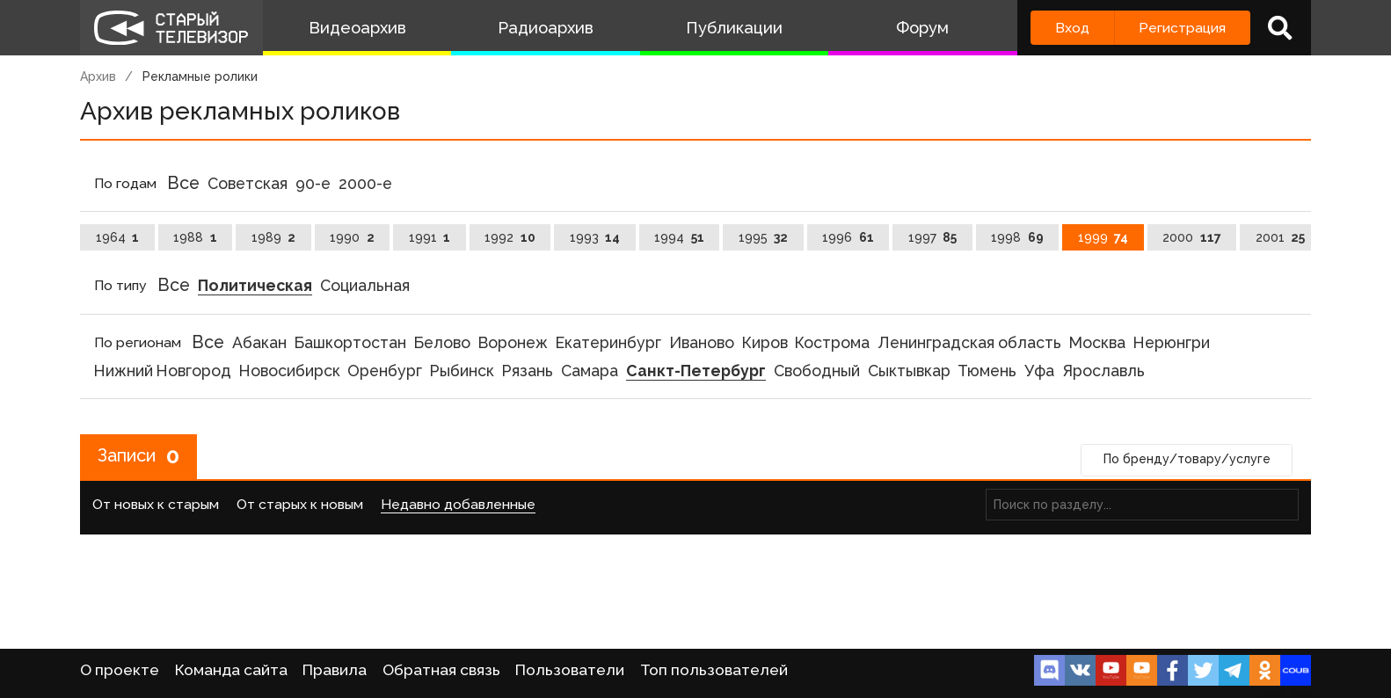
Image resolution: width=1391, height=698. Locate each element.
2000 (1191, 237)
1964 (118, 237)
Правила (334, 670)
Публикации (734, 27)
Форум (922, 27)
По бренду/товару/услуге (1187, 460)
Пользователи (569, 670)
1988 (195, 237)
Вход (1072, 27)
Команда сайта (231, 670)
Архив (98, 76)
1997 (933, 237)
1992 (509, 237)
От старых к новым (300, 505)
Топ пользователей (714, 670)
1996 (848, 237)
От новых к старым (155, 505)
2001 (1281, 237)
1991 (430, 237)
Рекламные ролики (200, 76)
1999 (1103, 237)
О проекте (119, 670)
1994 (679, 237)
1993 (595, 237)
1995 (764, 237)
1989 (273, 237)
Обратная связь (441, 670)
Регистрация (1182, 27)
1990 (352, 237)
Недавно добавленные (458, 505)
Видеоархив (357, 27)
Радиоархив (546, 27)
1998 (1017, 237)
